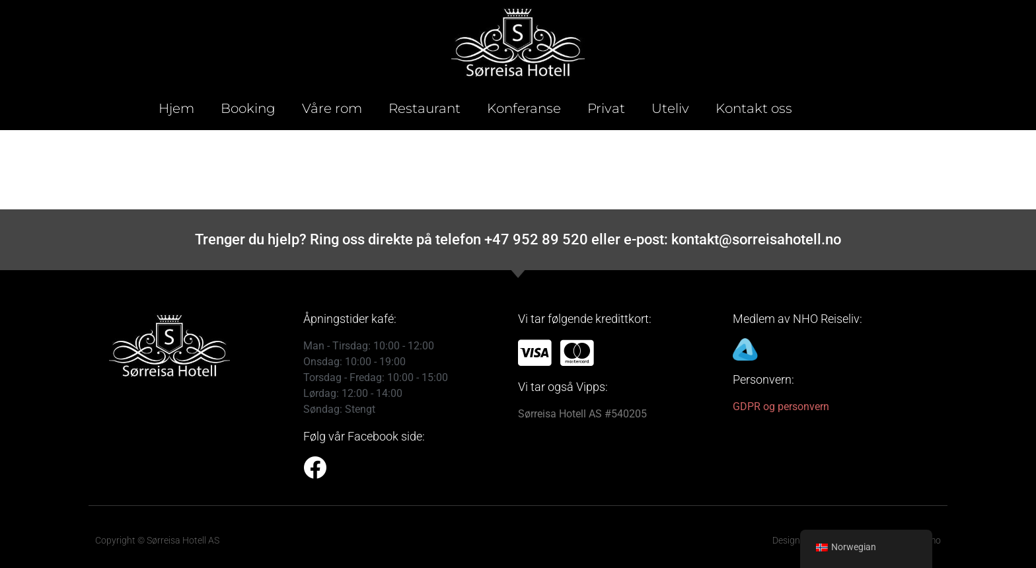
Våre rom (332, 108)
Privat (606, 108)
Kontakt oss (754, 108)
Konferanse (524, 108)
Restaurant (424, 108)
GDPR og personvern (781, 406)
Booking (248, 108)
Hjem (176, 108)
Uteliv (670, 108)
